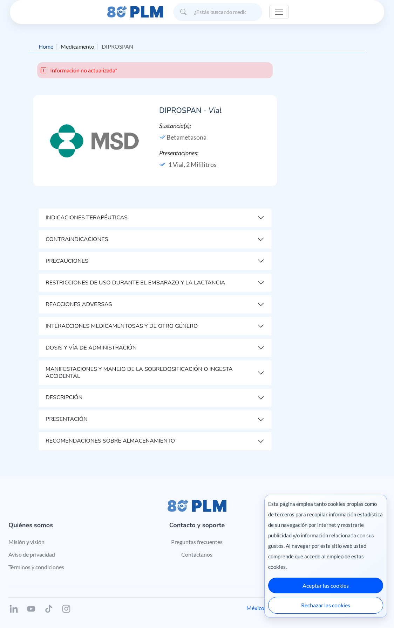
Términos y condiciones (36, 567)
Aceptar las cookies (326, 585)
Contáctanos (196, 554)
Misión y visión (26, 541)
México (255, 608)
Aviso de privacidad (31, 554)
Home (46, 46)
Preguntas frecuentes (197, 541)
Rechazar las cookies (325, 605)
